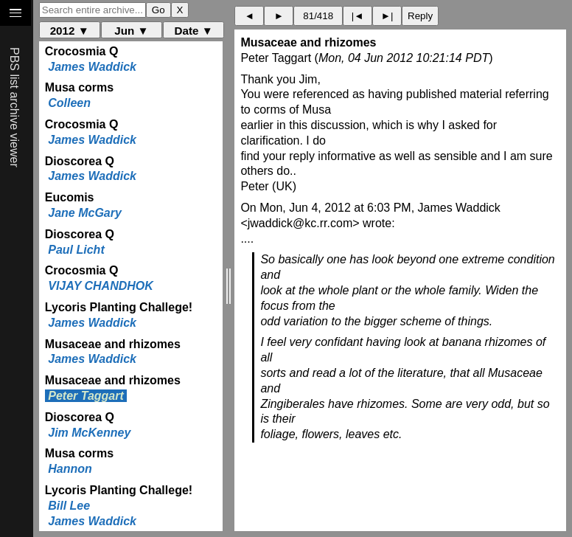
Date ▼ (194, 30)
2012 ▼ (69, 30)
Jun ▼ (131, 30)
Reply (420, 15)
